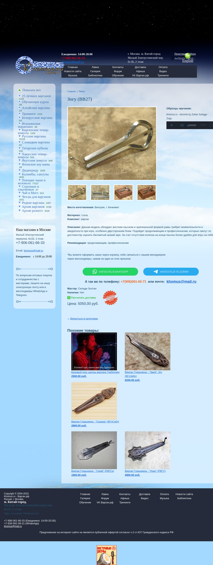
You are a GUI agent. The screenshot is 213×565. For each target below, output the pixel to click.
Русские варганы (34, 136)
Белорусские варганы (37, 118)
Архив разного (32, 211)
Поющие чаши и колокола (32, 181)
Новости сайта (184, 494)
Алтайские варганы (36, 108)
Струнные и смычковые (28, 188)
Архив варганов (33, 207)
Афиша (140, 71)
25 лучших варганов (36, 96)
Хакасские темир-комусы (33, 155)
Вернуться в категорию (84, 318)
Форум (118, 71)
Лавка (95, 67)
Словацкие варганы (36, 142)
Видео (163, 71)
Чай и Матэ (30, 193)
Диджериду (30, 170)
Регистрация (181, 54)
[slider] (192, 125)
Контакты (117, 67)
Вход (193, 54)
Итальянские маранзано (29, 125)
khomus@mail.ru (33, 250)
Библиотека (95, 75)
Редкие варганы (33, 203)
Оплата (163, 67)
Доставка (140, 67)
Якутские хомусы (34, 160)
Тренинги (163, 75)
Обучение (118, 75)
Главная (71, 91)
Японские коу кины (36, 164)
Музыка (72, 75)
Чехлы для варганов (36, 197)
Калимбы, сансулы (35, 174)
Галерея (95, 71)
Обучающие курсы (35, 102)
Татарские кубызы (35, 148)
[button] (182, 125)
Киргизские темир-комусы (33, 131)
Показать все (31, 90)
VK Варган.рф (140, 75)
